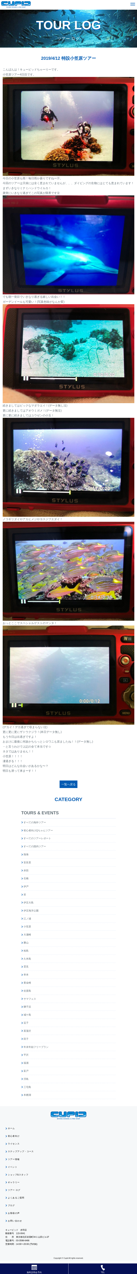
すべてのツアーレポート (37, 838)
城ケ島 (27, 1014)
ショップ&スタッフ (18, 1174)
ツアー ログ (14, 1190)
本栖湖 (27, 1094)
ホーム (11, 1128)
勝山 (26, 942)
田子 (26, 1038)
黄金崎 (27, 982)
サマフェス (30, 998)
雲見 (26, 966)
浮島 (26, 1079)
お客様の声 (14, 1213)
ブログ (11, 1205)
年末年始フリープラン (36, 1047)
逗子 (26, 1022)
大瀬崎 (27, 934)
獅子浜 (27, 1006)
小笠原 (27, 926)
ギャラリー (14, 1182)
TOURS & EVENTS (40, 812)
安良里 (27, 862)
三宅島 (27, 1087)
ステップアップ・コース (21, 1151)
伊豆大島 (29, 902)
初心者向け (14, 1136)
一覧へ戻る (68, 784)
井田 (26, 870)
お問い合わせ (15, 1221)
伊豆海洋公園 (31, 910)
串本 (26, 974)
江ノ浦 (27, 918)
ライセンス (14, 1143)
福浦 (26, 1062)
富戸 (26, 1070)
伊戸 (26, 886)
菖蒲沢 (27, 1030)
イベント (12, 1167)
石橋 (26, 878)
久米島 (27, 958)
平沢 (26, 1054)
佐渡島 (27, 990)
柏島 (26, 950)
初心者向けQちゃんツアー (38, 830)
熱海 (26, 854)
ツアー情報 (14, 1159)
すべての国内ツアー (35, 846)
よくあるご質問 (16, 1198)
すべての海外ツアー (35, 822)
